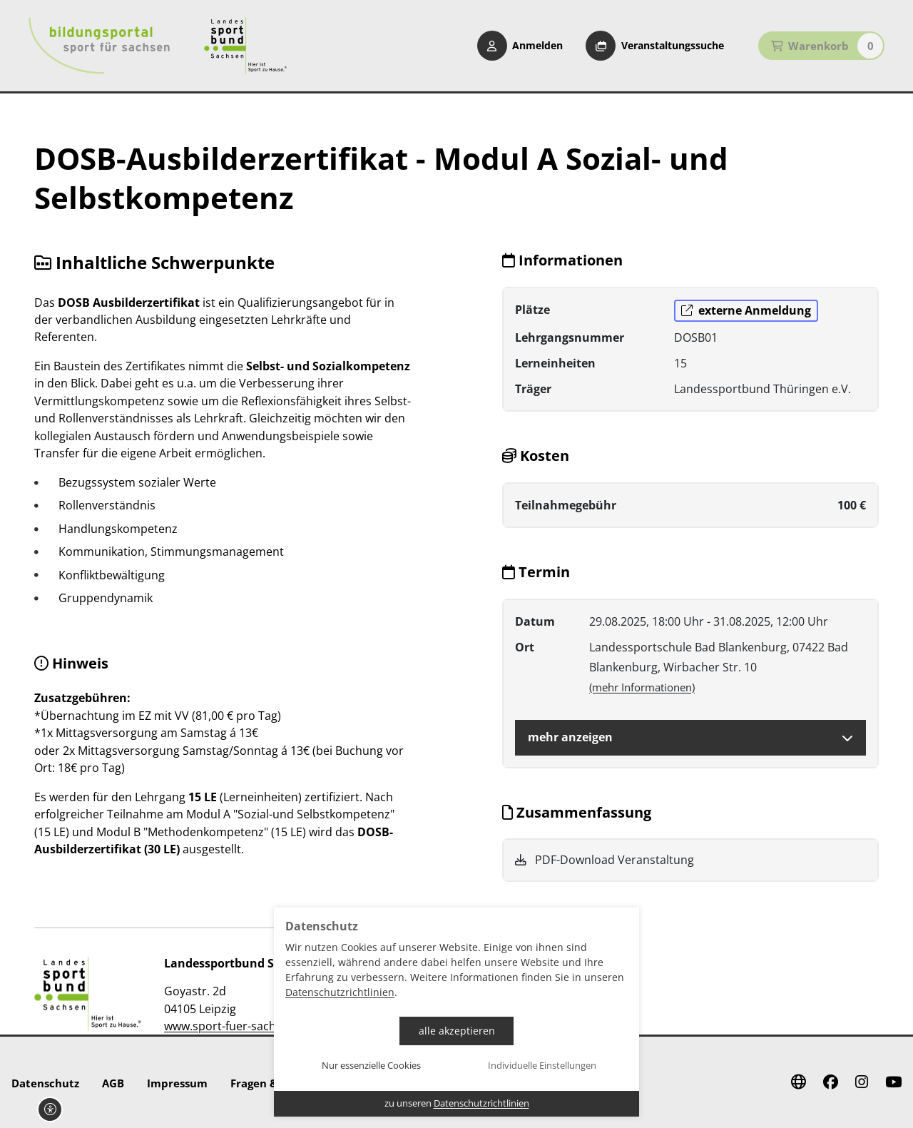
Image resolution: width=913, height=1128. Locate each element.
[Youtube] (893, 1082)
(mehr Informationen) (642, 687)
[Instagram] (861, 1082)
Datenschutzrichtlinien (339, 992)
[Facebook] (830, 1082)
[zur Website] (87, 994)
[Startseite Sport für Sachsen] (245, 45)
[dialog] (456, 1012)
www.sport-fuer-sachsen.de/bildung (260, 1026)
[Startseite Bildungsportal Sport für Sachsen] (99, 45)
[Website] (798, 1082)
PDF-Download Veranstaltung (604, 860)
